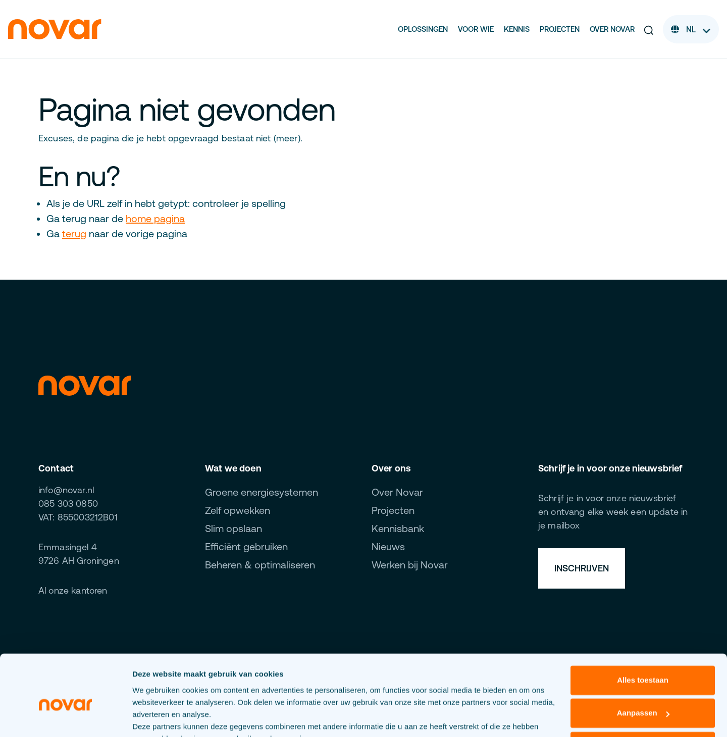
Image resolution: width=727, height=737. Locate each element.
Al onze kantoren (73, 590)
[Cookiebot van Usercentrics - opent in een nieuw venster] (65, 717)
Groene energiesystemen (261, 492)
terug (74, 233)
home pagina (155, 218)
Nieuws (388, 546)
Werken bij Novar (410, 564)
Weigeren (642, 697)
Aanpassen (643, 663)
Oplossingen (423, 29)
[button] (649, 29)
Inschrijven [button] (581, 568)
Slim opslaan (233, 528)
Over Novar (612, 29)
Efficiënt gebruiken (246, 546)
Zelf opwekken (237, 510)
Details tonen (156, 717)
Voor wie (476, 29)
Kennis (517, 29)
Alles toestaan (642, 630)
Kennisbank (398, 528)
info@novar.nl (66, 490)
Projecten (560, 29)
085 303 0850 (68, 503)
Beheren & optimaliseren (260, 564)
